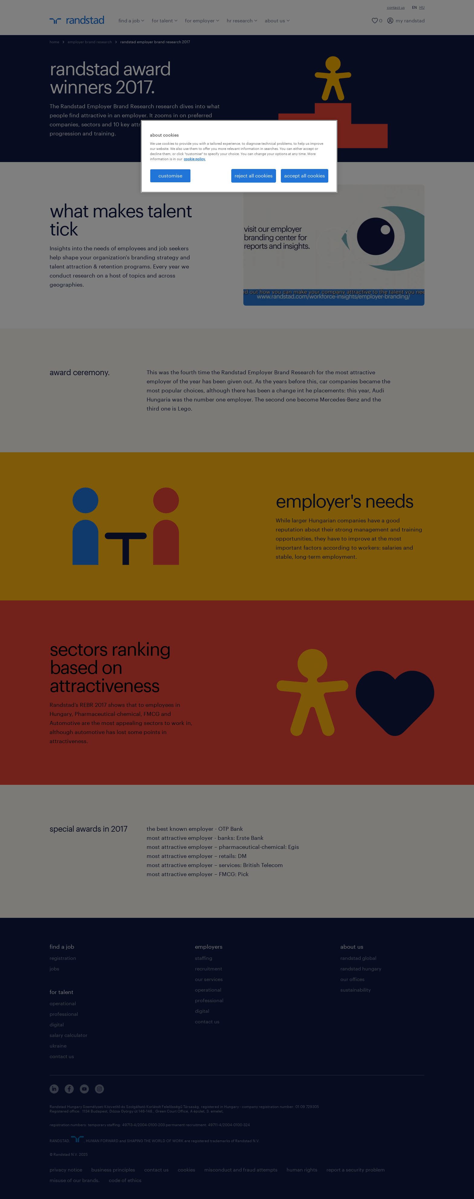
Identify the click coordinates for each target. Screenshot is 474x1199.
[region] (239, 156)
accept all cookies (304, 175)
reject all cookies (254, 175)
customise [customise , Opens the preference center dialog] (170, 175)
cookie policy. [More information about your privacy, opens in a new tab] (195, 159)
